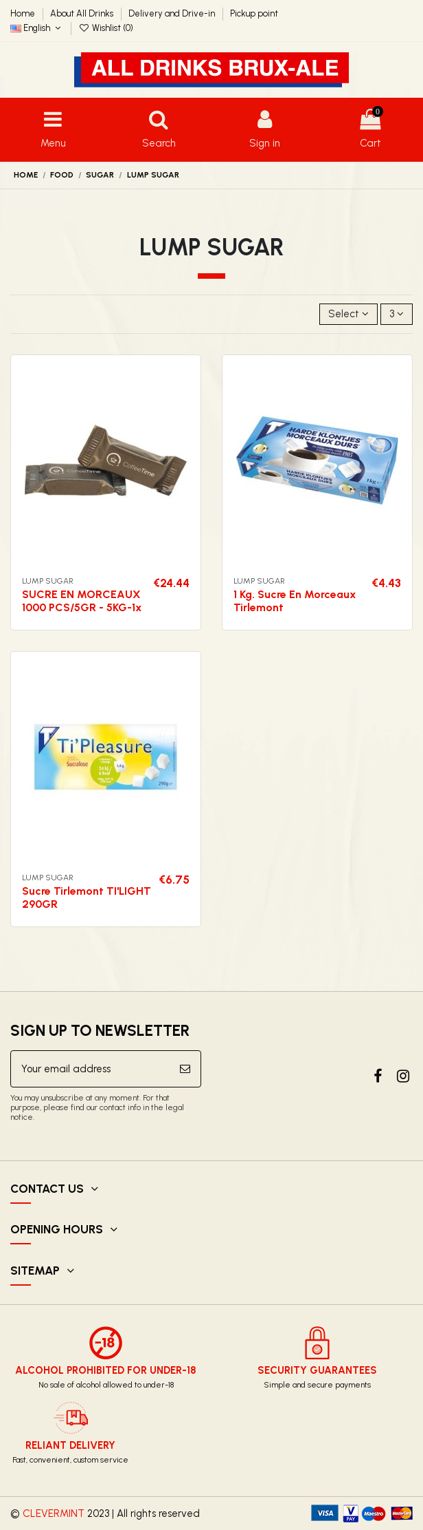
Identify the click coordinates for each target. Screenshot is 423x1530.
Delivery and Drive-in (172, 13)
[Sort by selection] (348, 314)
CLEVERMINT (53, 1513)
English (37, 28)
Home (23, 13)
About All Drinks (82, 13)
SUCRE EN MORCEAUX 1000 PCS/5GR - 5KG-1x (82, 601)
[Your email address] (90, 1069)
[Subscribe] (185, 1069)
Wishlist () (106, 28)
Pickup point (254, 13)
